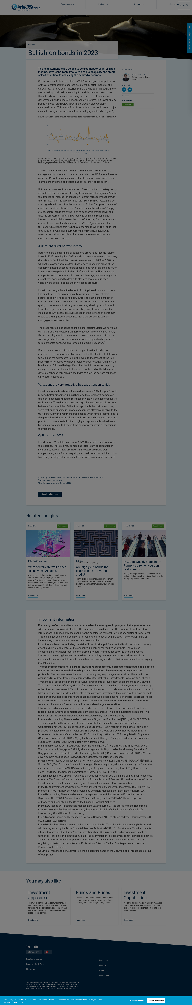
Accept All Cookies (156, 1000)
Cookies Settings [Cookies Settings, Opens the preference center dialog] (137, 1000)
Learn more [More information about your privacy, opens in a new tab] (18, 1002)
